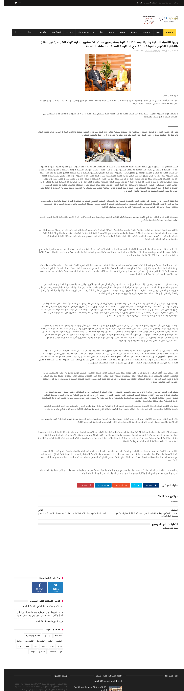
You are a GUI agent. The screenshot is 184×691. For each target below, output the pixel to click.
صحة (99, 32)
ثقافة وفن (53, 32)
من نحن (171, 2)
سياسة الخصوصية (161, 2)
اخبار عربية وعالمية (84, 32)
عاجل (156, 32)
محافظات (144, 32)
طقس (23, 110)
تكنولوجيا (39, 32)
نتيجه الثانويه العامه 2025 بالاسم (45, 85)
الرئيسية (167, 32)
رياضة (109, 32)
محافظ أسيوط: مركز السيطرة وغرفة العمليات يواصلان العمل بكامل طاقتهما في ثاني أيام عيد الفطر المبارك (36, 78)
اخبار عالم (54, 99)
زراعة (28, 32)
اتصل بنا (135, 2)
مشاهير (38, 115)
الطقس (55, 105)
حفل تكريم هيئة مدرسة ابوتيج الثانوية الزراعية (39, 70)
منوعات (67, 32)
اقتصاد (120, 32)
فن (56, 115)
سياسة (132, 32)
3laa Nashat (122, 687)
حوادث (15, 105)
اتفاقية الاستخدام (146, 2)
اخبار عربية (43, 99)
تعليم (46, 105)
